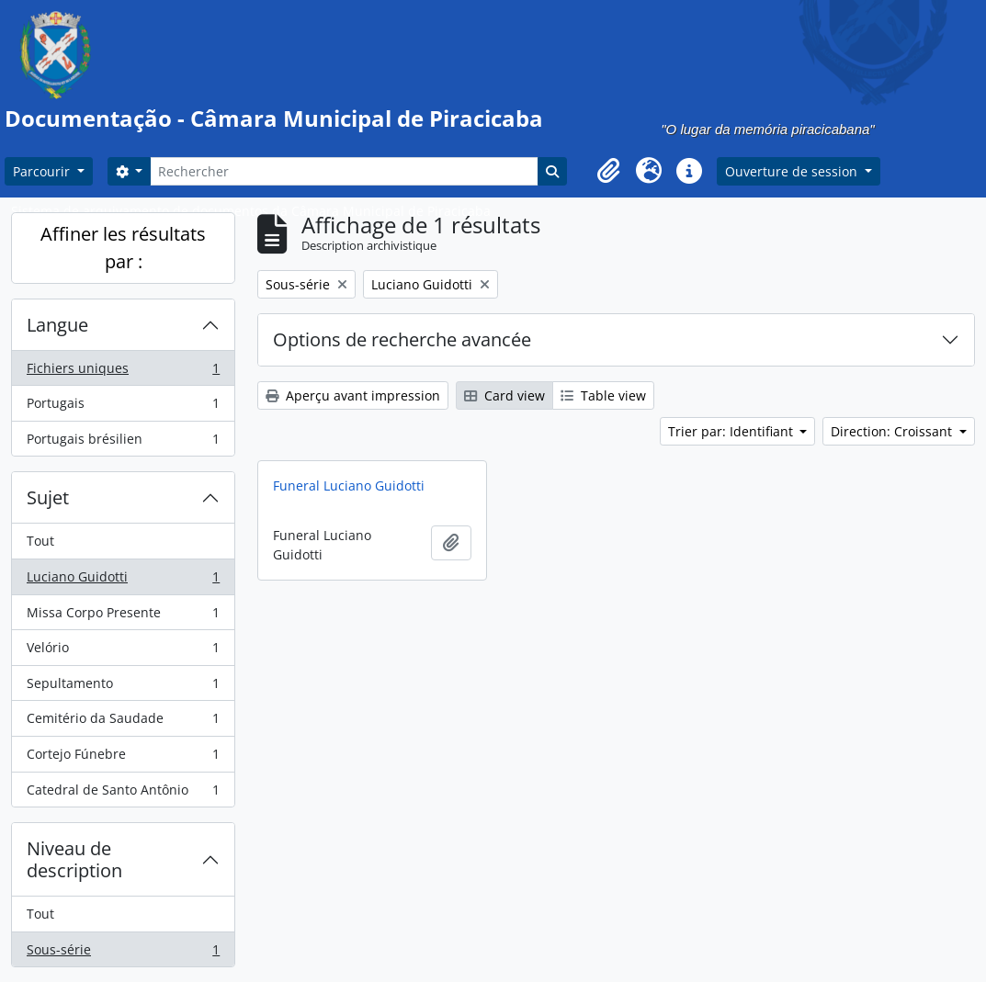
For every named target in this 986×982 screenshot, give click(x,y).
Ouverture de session (793, 171)
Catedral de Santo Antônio (123, 793)
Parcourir (43, 171)
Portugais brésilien (123, 443)
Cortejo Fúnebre (123, 758)
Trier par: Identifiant (732, 431)
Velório (123, 651)
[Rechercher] (344, 171)
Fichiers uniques (123, 372)
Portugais (123, 407)
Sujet (48, 497)
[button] (608, 171)
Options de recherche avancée (402, 339)
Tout (40, 540)
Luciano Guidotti (123, 580)
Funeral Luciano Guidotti (349, 485)
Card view (504, 395)
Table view (603, 395)
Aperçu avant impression (353, 395)
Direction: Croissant (893, 431)
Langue (57, 324)
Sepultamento (123, 687)
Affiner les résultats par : (123, 247)
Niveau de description (74, 859)
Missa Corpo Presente (123, 616)
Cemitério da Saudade (123, 722)
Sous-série (123, 953)
